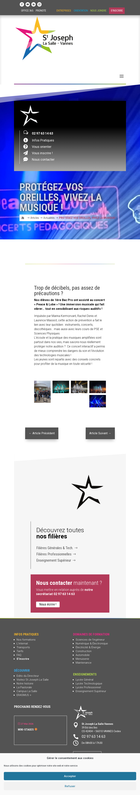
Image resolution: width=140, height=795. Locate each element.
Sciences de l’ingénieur (90, 639)
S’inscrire (23, 658)
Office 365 (27, 10)
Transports (23, 647)
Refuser (70, 786)
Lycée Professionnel (88, 687)
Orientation (81, 10)
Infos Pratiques (43, 140)
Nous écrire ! (47, 604)
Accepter (70, 776)
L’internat (22, 643)
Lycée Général (84, 679)
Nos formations (26, 639)
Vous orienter (41, 147)
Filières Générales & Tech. (54, 548)
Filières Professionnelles (53, 554)
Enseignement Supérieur (53, 560)
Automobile (83, 655)
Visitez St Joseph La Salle (33, 679)
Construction (84, 651)
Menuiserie (82, 658)
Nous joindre (98, 10)
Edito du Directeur (28, 675)
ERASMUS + (24, 695)
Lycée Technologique (89, 683)
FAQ (19, 655)
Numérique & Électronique (92, 643)
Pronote (41, 10)
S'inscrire (117, 10)
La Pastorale (24, 687)
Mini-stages (26, 729)
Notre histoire (25, 683)
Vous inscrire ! (42, 153)
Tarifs (20, 651)
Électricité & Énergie (88, 647)
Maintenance (84, 662)
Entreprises (64, 10)
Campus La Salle (27, 691)
